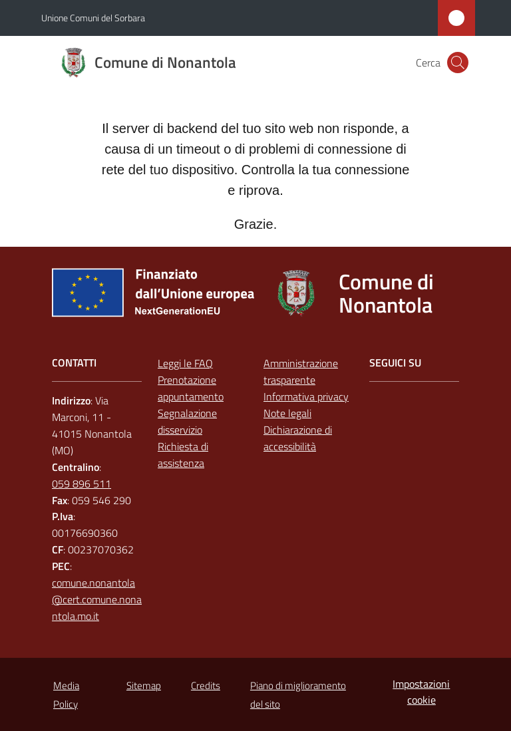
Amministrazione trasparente (300, 371)
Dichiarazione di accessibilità (297, 438)
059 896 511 (81, 484)
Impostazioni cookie (421, 692)
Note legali (287, 413)
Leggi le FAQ (185, 363)
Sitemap (143, 685)
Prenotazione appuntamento (191, 388)
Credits (205, 685)
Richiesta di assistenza (183, 454)
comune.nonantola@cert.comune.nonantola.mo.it (97, 599)
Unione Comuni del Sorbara (93, 18)
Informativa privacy (306, 396)
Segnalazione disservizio (187, 421)
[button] (458, 62)
